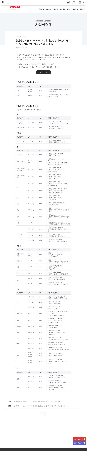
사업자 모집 (9, 2)
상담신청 (41, 9)
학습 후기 (63, 9)
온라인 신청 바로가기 (43, 72)
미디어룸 (75, 9)
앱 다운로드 (74, 2)
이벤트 (69, 9)
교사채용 (79, 2)
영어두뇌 (48, 9)
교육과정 (55, 9)
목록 (43, 414)
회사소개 (82, 9)
